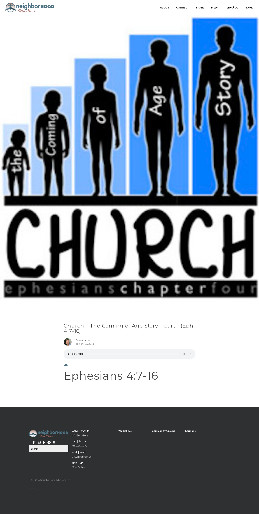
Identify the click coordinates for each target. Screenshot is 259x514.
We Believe (125, 430)
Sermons (190, 430)
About (164, 7)
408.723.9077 (79, 445)
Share (200, 7)
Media (215, 7)
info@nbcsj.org (80, 435)
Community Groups (163, 430)
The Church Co (35, 489)
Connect (182, 7)
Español (232, 7)
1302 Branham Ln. (82, 456)
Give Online (78, 467)
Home (249, 7)
